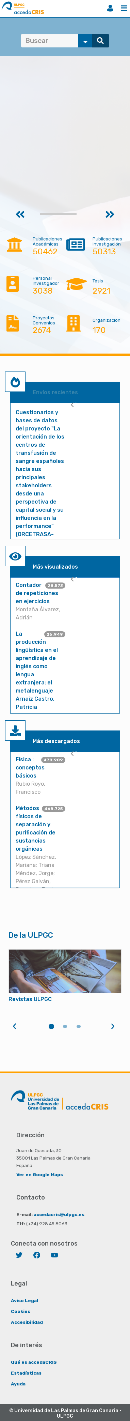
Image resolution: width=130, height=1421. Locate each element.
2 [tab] (65, 1026)
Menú (124, 8)
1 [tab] (51, 1026)
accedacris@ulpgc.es (59, 1214)
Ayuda (18, 1383)
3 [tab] (79, 1026)
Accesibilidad (27, 1322)
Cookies (20, 1311)
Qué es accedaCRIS (34, 1362)
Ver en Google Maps (39, 1174)
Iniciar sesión (110, 8)
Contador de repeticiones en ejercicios (37, 593)
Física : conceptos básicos (30, 767)
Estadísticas (26, 1373)
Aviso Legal (24, 1300)
